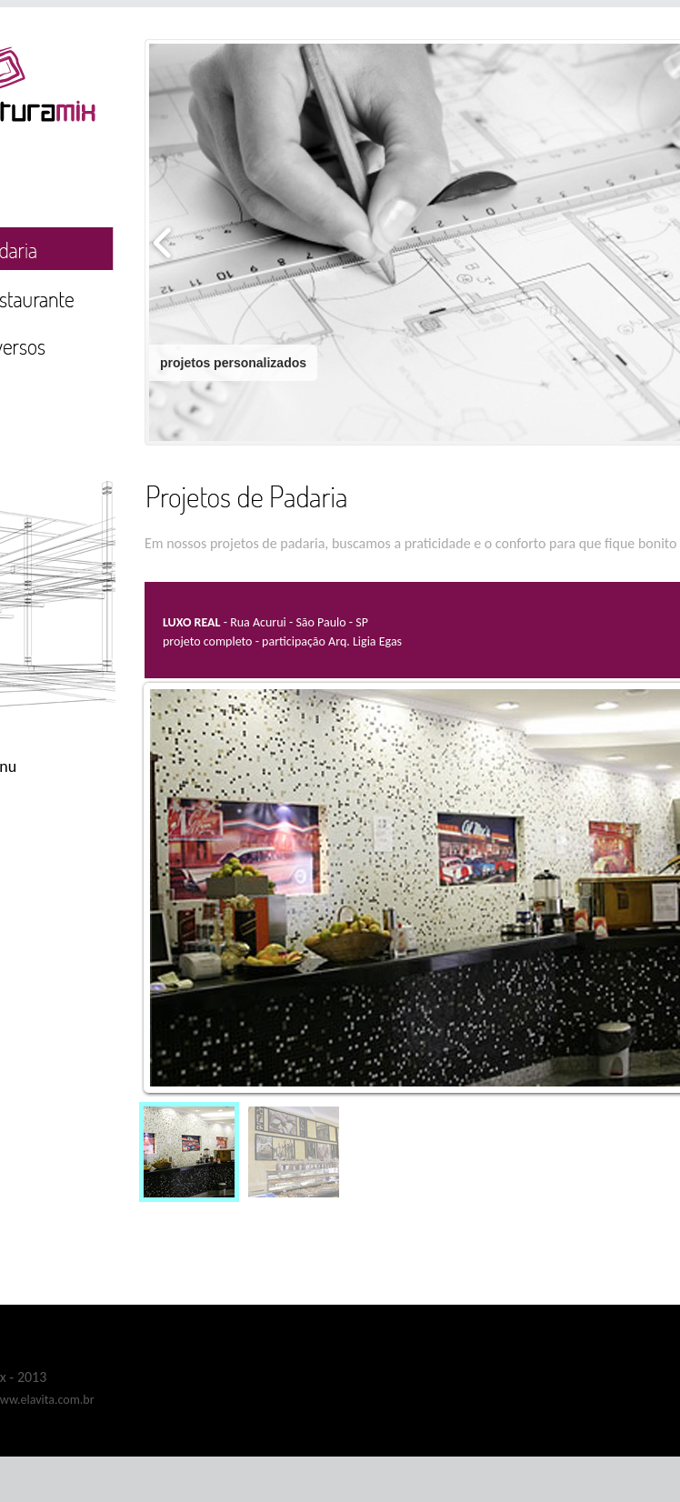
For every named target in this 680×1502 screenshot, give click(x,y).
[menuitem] (189, 1152)
